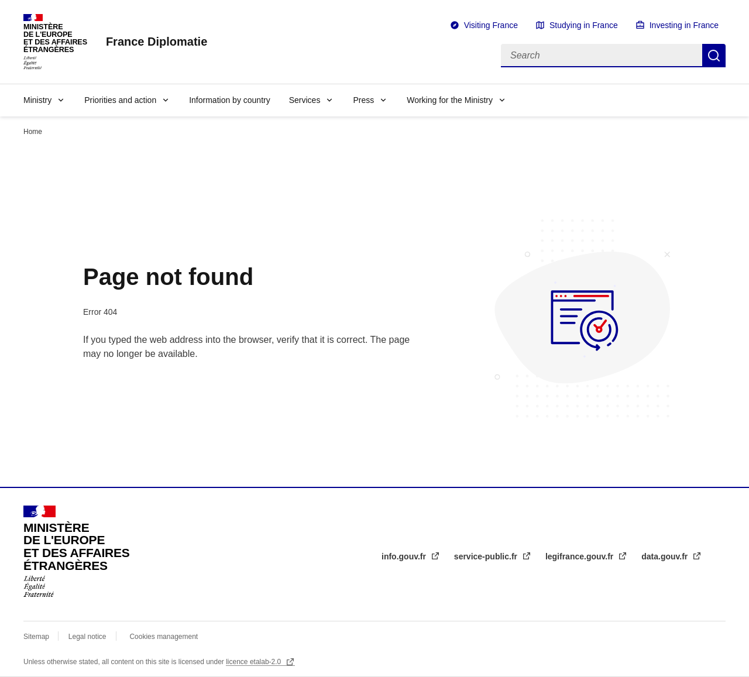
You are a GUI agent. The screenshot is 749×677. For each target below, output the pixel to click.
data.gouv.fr (665, 556)
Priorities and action (120, 100)
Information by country (229, 100)
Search (714, 55)
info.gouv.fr (405, 556)
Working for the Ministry (450, 100)
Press (363, 100)
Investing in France (684, 25)
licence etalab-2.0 (254, 662)
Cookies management (163, 637)
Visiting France (491, 25)
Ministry (37, 100)
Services (305, 100)
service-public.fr (487, 556)
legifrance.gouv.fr (580, 556)
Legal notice (87, 637)
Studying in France (583, 25)
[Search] (601, 55)
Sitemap (37, 637)
